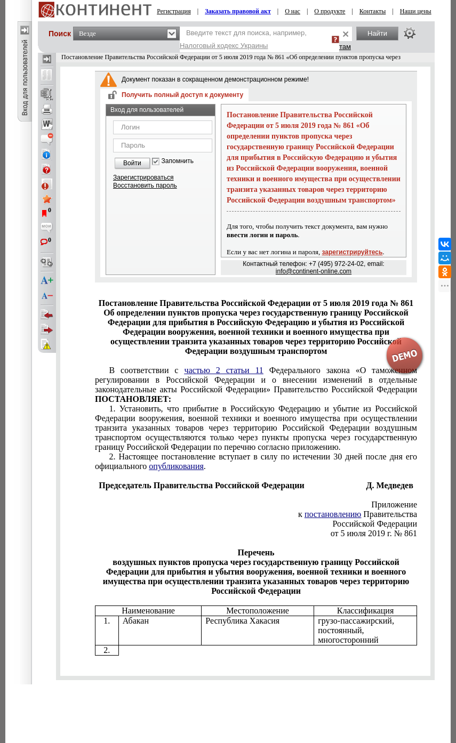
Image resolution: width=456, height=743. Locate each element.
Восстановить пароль (145, 185)
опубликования (176, 466)
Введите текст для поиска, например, (243, 39)
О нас (292, 11)
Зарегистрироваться (143, 177)
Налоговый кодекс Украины (224, 46)
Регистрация (174, 11)
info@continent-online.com (313, 271)
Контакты (372, 11)
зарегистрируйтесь (352, 252)
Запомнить (178, 161)
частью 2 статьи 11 (223, 370)
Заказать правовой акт (238, 11)
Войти (132, 163)
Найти (377, 33)
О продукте (329, 11)
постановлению (333, 514)
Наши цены (415, 11)
